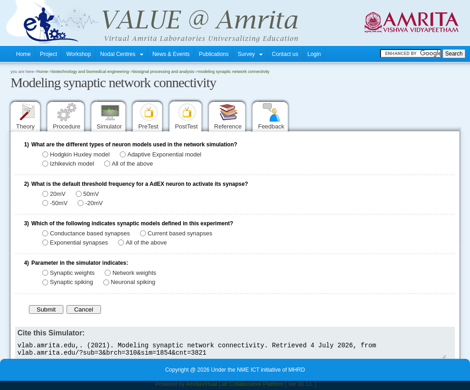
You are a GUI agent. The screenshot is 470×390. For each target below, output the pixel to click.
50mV (91, 193)
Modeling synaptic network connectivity (233, 71)
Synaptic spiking (71, 282)
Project (48, 54)
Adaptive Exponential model (164, 154)
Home (23, 54)
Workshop (78, 54)
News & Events (171, 54)
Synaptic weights (72, 272)
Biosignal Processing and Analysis (163, 71)
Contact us (285, 54)
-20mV (94, 203)
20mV (58, 193)
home (43, 71)
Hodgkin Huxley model (80, 154)
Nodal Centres (121, 54)
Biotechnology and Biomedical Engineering (90, 71)
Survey (250, 54)
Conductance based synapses (90, 233)
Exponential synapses (79, 242)
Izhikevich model (72, 163)
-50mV (58, 203)
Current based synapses (180, 233)
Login (314, 54)
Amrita (193, 387)
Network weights (134, 272)
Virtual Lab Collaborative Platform (242, 387)
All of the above (132, 163)
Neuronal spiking (133, 282)
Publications (214, 54)
